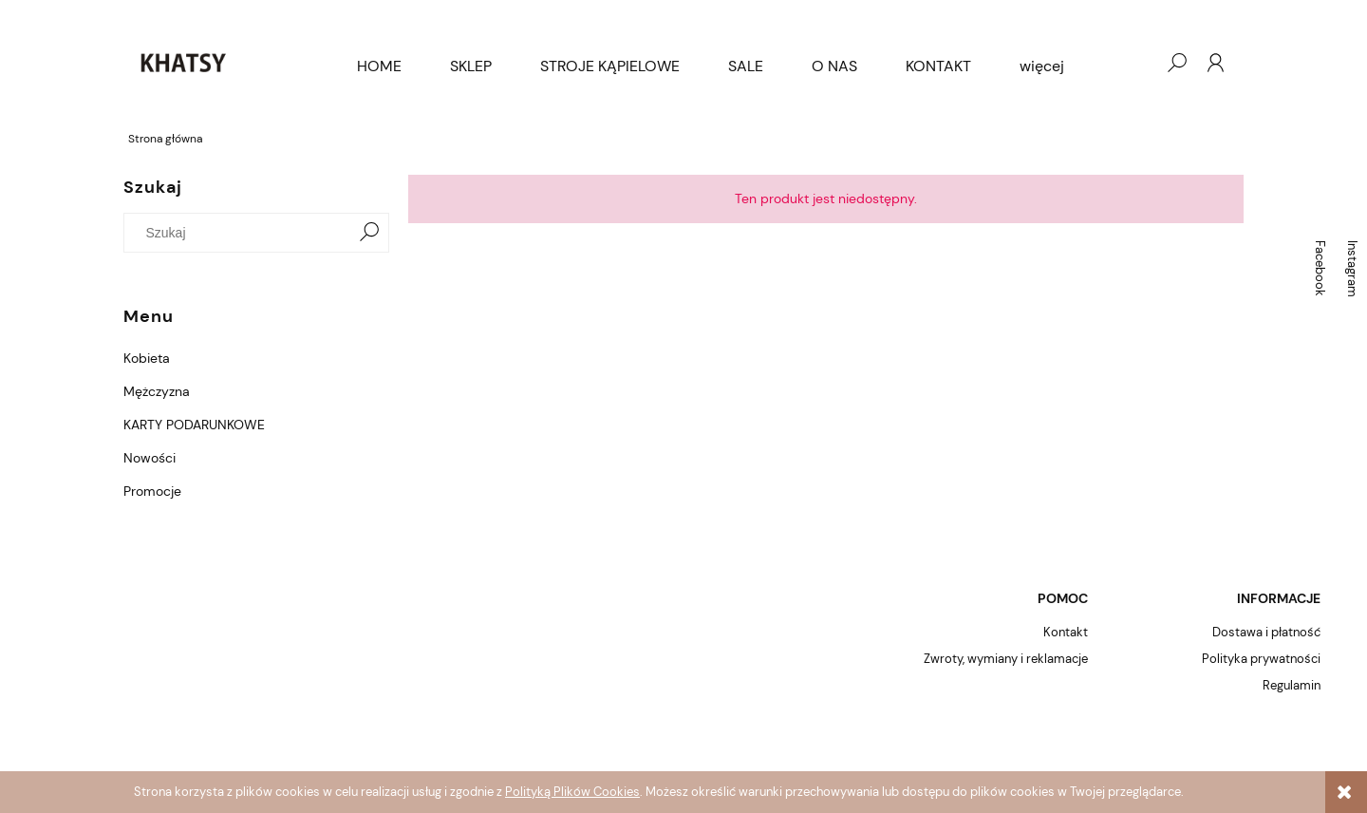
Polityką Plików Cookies (572, 792)
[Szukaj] (369, 233)
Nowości (149, 457)
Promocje (152, 491)
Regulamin (1291, 685)
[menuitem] (379, 66)
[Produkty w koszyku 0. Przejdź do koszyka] (1138, 62)
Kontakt (1065, 632)
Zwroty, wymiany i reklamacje (1006, 659)
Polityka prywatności (1261, 659)
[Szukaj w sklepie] (241, 233)
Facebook (1320, 268)
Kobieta (146, 358)
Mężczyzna (156, 391)
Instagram (1352, 268)
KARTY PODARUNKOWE (194, 424)
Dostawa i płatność (1266, 632)
